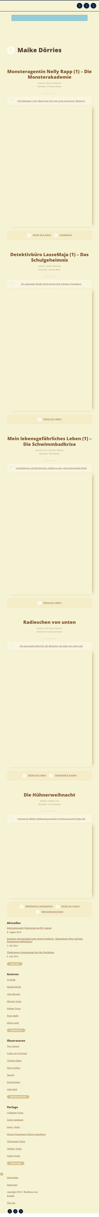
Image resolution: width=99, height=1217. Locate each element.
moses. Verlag (13, 1127)
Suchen (84, 18)
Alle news (14, 964)
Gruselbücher (66, 235)
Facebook (86, 5)
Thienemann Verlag (16, 1141)
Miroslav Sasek (14, 1001)
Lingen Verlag (13, 1156)
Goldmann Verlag (15, 1112)
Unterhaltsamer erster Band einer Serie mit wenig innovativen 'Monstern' (51, 101)
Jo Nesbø (11, 980)
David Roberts (13, 1082)
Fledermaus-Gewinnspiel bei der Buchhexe (30, 952)
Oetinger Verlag (14, 1148)
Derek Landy (13, 1023)
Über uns (11, 1203)
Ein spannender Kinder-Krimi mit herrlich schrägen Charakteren (51, 284)
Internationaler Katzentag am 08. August (29, 928)
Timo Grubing (13, 1068)
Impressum (12, 1185)
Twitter (93, 5)
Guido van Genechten (17, 1053)
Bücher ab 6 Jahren (52, 603)
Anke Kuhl (12, 1089)
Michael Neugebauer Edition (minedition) (26, 1134)
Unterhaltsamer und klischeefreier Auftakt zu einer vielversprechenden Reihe (51, 468)
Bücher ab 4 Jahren (70, 906)
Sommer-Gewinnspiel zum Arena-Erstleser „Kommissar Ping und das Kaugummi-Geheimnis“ (45, 940)
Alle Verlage (15, 1163)
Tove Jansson (13, 1046)
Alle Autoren (16, 1030)
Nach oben (1, 1174)
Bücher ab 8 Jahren (42, 235)
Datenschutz (12, 1177)
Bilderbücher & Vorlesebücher (39, 906)
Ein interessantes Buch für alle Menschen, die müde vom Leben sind (51, 646)
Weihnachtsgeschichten (52, 912)
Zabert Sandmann (15, 1120)
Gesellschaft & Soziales (66, 775)
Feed (79, 5)
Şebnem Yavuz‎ (14, 1008)
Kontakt (10, 1196)
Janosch (10, 1075)
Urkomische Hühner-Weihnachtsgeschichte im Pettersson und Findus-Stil (51, 819)
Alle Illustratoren (18, 1097)
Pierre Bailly (13, 1016)
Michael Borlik (14, 987)
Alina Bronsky (13, 994)
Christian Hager (14, 1060)
